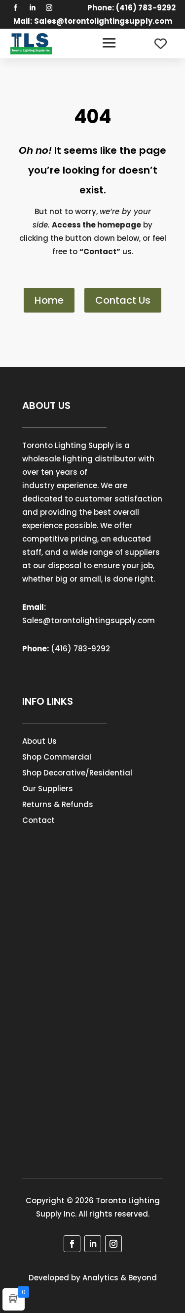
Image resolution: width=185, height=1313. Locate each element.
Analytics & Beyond (119, 1277)
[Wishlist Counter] (160, 44)
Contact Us (122, 300)
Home (49, 300)
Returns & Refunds (57, 804)
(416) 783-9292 (80, 648)
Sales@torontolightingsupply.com (103, 21)
